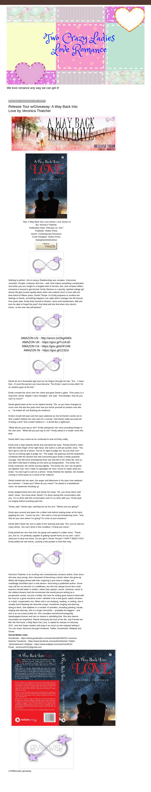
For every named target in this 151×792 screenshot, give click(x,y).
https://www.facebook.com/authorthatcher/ (48, 641)
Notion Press (54, 237)
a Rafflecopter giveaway (19, 771)
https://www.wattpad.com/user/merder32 (53, 644)
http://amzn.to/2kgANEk (56, 338)
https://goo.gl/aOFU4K (56, 346)
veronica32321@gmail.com (29, 647)
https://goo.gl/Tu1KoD (56, 342)
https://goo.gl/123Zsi (56, 350)
